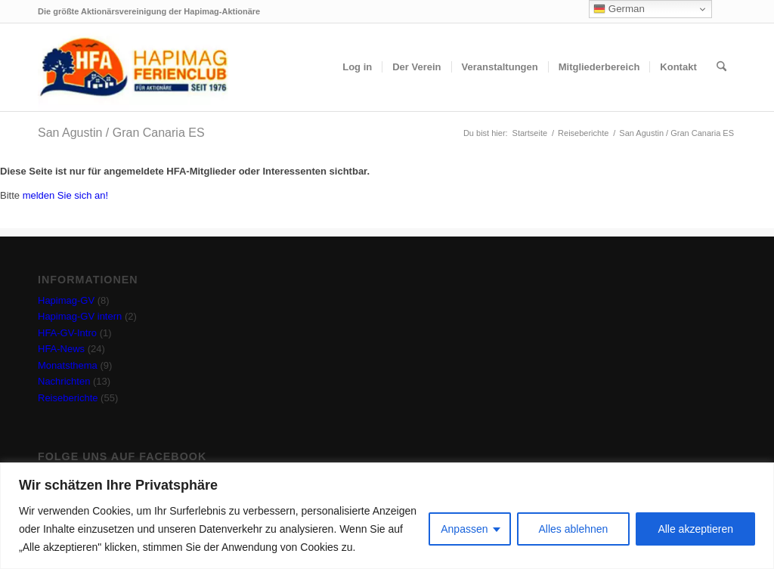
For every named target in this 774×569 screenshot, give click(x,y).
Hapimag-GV (66, 300)
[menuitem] (357, 67)
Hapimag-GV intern (80, 316)
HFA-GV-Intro (67, 333)
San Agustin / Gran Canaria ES (121, 132)
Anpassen (464, 529)
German (619, 9)
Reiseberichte (68, 398)
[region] (387, 515)
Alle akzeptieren (695, 529)
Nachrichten (64, 381)
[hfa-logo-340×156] (133, 67)
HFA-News (61, 348)
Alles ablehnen (573, 529)
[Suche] (721, 67)
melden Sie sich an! (65, 195)
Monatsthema (68, 365)
